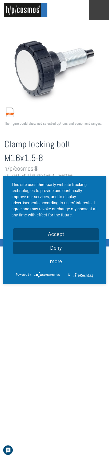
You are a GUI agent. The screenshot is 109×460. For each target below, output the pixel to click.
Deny (56, 248)
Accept (56, 234)
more (56, 261)
